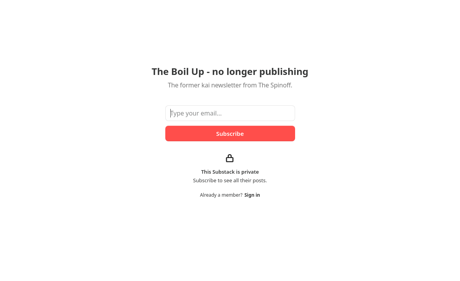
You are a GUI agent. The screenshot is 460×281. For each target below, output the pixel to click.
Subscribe (230, 133)
